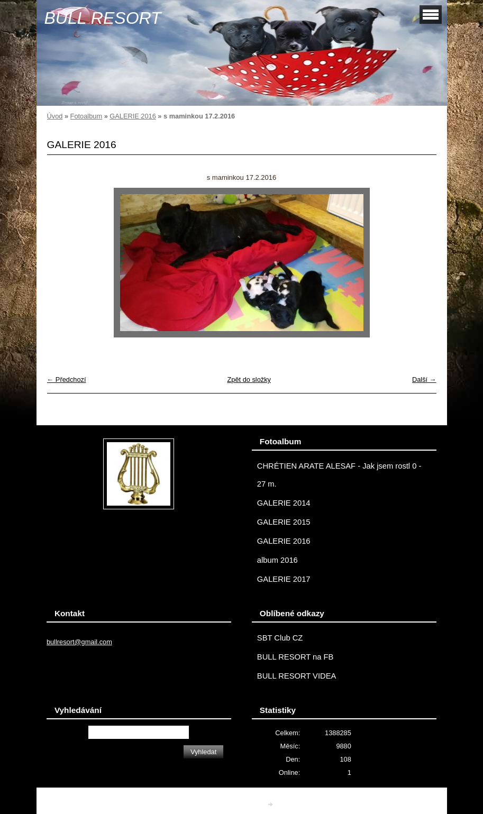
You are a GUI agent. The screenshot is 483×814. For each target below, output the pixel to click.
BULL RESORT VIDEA (296, 676)
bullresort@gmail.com (79, 642)
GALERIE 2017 (284, 579)
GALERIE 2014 (284, 503)
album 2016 (277, 560)
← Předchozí (66, 379)
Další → (424, 379)
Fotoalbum (86, 116)
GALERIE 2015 (284, 522)
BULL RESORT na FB (295, 657)
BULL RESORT (102, 18)
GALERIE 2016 (133, 116)
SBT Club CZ (280, 638)
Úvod (55, 116)
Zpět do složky (249, 379)
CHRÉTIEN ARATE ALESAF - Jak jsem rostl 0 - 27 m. (339, 475)
